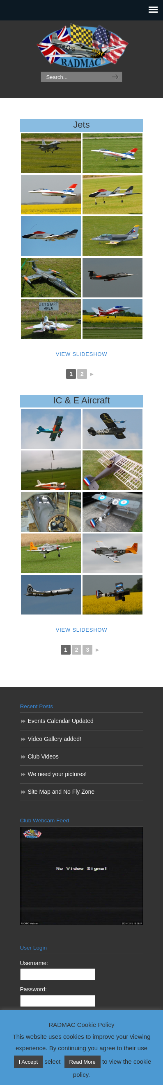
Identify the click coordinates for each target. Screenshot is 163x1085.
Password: (33, 989)
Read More (82, 1062)
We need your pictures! (57, 774)
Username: (34, 963)
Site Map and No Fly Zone (61, 791)
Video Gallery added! (55, 739)
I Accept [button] (28, 1062)
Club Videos (43, 756)
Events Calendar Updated (61, 721)
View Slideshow (81, 354)
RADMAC (81, 46)
